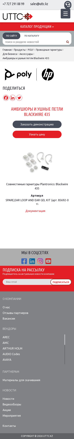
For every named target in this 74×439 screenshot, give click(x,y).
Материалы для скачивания (21, 380)
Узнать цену (37, 134)
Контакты (9, 425)
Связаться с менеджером (67, 4)
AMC (6, 342)
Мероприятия (12, 415)
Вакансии (9, 318)
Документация (35, 210)
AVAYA (7, 359)
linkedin (32, 261)
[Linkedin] (13, 98)
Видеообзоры (12, 404)
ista (40, 261)
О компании (12, 298)
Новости (9, 390)
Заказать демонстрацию (37, 124)
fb (24, 261)
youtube (48, 261)
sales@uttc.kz (39, 4)
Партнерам (11, 371)
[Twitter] (19, 98)
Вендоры (9, 328)
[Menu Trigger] (65, 13)
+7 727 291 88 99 (13, 4)
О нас (6, 307)
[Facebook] (6, 98)
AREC (6, 337)
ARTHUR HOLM (12, 348)
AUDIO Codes (11, 354)
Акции (7, 410)
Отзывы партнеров (15, 312)
